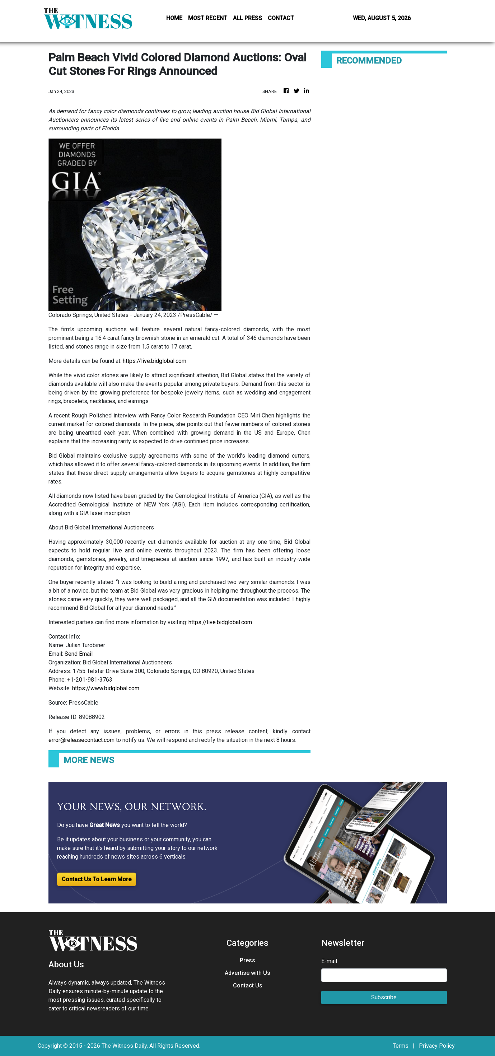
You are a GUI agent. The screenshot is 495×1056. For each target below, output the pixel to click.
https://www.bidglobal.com (105, 688)
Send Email (79, 653)
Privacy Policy (437, 1045)
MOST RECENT (207, 18)
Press (247, 960)
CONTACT (281, 18)
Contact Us (247, 985)
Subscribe (384, 997)
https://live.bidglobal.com (154, 361)
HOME (174, 18)
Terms (400, 1045)
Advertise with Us (247, 972)
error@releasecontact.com (81, 740)
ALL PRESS (247, 18)
